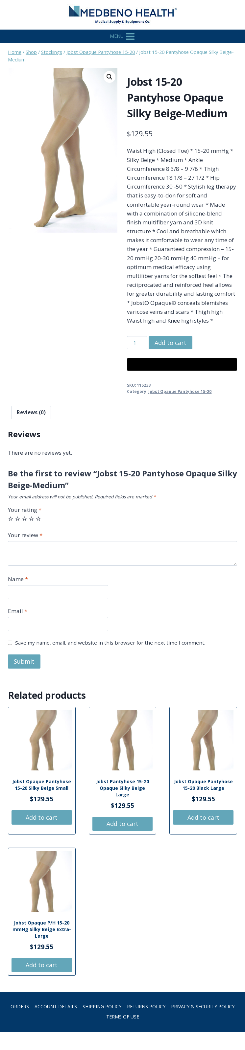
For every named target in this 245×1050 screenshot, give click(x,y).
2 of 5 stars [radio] (17, 518)
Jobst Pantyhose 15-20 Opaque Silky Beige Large (122, 788)
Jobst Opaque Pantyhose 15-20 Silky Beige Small (41, 784)
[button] (109, 77)
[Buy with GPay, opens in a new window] (182, 364)
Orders (20, 1006)
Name (18, 579)
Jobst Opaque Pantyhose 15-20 (179, 391)
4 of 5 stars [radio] (31, 518)
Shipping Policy (102, 1006)
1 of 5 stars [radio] (10, 518)
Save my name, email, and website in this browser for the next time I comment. (110, 643)
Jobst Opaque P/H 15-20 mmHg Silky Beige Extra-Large (41, 929)
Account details (56, 1006)
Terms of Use (122, 1017)
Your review (25, 535)
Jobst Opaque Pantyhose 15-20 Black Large (203, 784)
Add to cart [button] (42, 817)
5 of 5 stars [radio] (38, 518)
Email (17, 611)
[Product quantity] (137, 342)
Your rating (24, 510)
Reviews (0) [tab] (31, 412)
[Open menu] (122, 36)
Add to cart (170, 343)
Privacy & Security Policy (202, 1006)
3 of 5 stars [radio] (24, 518)
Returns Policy (146, 1006)
